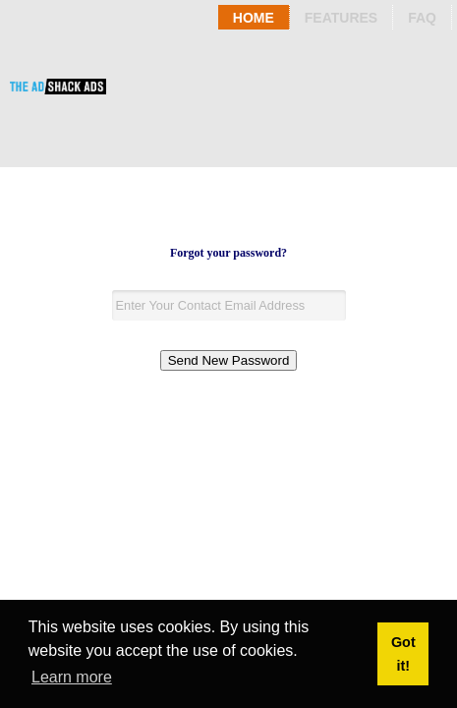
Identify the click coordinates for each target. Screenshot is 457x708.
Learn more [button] (71, 677)
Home (253, 18)
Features (341, 18)
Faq (422, 18)
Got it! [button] (403, 654)
